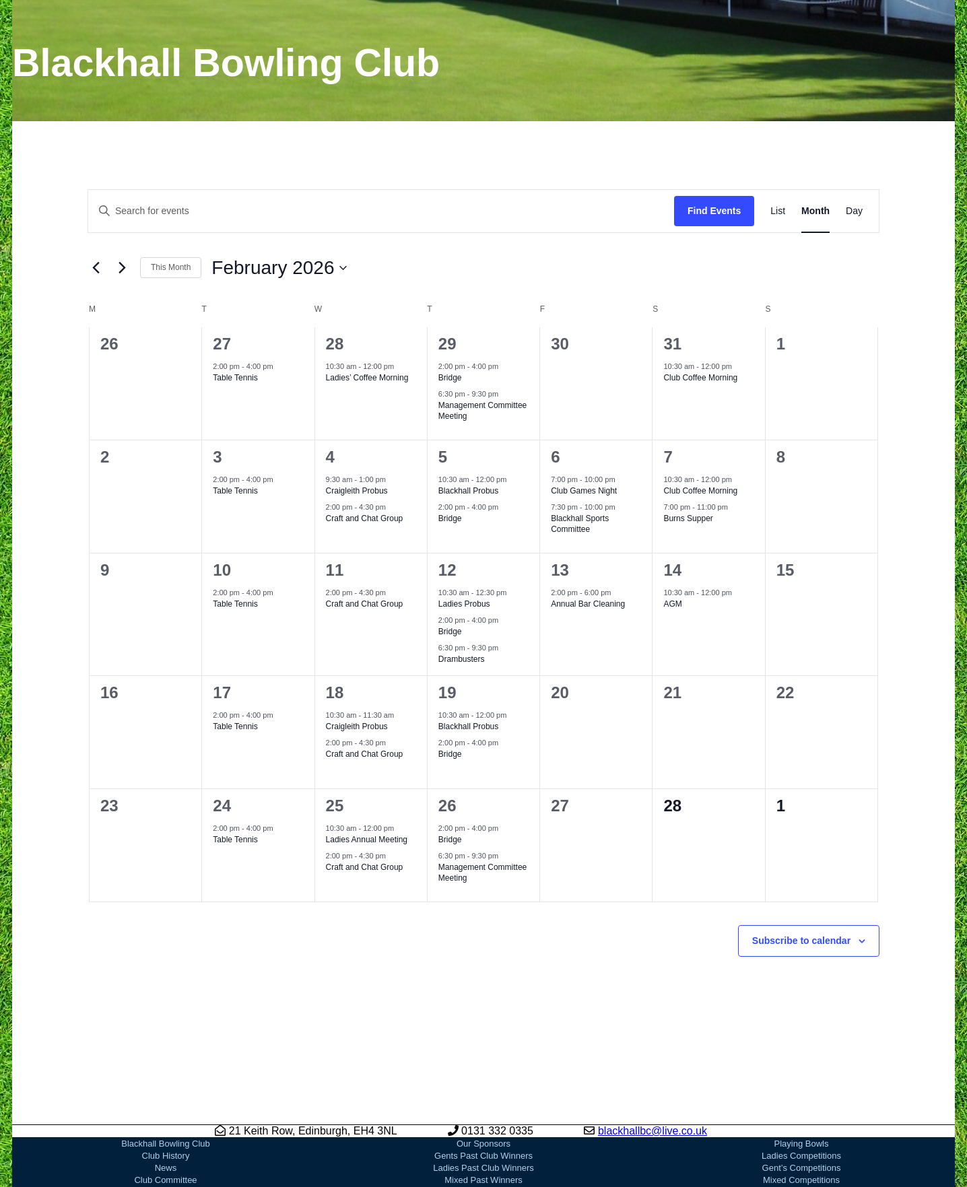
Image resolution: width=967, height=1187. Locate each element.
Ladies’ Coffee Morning (367, 377)
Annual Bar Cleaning (588, 604)
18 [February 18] (335, 692)
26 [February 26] (447, 805)
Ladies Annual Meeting (366, 839)
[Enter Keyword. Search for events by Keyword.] (381, 211)
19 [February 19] (447, 692)
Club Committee (165, 1180)
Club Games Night (584, 491)
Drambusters (461, 659)
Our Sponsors (483, 1144)
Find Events (714, 210)
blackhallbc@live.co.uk (652, 1131)
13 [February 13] (560, 570)
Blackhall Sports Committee (580, 524)
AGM (672, 604)
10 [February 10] (222, 570)
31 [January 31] (672, 344)
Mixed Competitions (801, 1180)
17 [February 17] (222, 692)
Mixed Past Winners (483, 1180)
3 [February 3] (217, 457)
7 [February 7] (667, 457)
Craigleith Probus (357, 491)
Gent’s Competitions (801, 1168)
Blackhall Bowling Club (165, 1144)
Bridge (450, 377)
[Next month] (122, 268)
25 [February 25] (335, 805)
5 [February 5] (442, 457)
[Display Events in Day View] (854, 211)
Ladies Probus (464, 604)
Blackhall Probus (468, 491)
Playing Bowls (801, 1144)
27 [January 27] (222, 344)
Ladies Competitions (801, 1156)
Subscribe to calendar (801, 940)
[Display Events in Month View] (815, 211)
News (166, 1168)
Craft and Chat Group (364, 518)
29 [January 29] (447, 344)
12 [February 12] (447, 570)
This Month (171, 267)
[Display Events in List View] (777, 211)
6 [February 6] (555, 457)
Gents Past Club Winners (483, 1156)
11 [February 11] (335, 570)
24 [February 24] (222, 805)
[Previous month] (96, 268)
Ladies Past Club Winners (483, 1168)
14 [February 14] (672, 570)
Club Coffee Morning (700, 377)
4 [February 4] (330, 457)
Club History (166, 1156)
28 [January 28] (335, 344)
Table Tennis (235, 377)
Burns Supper (687, 518)
